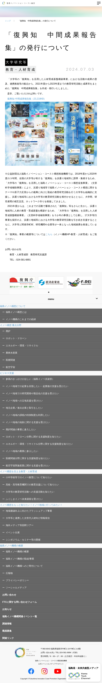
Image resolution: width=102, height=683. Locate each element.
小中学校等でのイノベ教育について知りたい (29, 477)
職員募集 (7, 631)
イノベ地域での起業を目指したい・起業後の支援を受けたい (37, 386)
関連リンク (8, 638)
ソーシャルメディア (16, 587)
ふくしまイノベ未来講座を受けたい (24, 499)
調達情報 (7, 623)
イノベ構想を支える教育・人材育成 (18, 471)
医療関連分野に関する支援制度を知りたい (28, 458)
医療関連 (10, 360)
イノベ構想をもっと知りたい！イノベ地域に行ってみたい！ (31, 505)
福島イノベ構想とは (16, 312)
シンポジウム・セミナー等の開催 (23, 539)
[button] (46, 292)
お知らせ (7, 609)
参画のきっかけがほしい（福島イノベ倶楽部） (30, 379)
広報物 (9, 573)
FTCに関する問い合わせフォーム (19, 602)
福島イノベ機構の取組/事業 (20, 559)
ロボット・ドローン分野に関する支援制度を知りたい (33, 436)
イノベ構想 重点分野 (10, 325)
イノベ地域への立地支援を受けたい (24, 400)
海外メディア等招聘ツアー (20, 525)
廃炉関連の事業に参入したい (21, 429)
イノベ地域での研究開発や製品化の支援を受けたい (32, 393)
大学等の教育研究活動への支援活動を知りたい (30, 492)
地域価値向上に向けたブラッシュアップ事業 (29, 511)
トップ (8, 21)
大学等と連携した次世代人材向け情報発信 (28, 518)
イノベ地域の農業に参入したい (22, 451)
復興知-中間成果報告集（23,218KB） (26, 99)
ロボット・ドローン (16, 338)
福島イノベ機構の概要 (11, 545)
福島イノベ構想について (12, 306)
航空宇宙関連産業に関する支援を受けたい (28, 465)
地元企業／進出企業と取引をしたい (24, 408)
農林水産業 (11, 353)
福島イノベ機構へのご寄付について (24, 566)
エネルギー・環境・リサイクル (22, 345)
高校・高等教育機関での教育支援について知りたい (32, 484)
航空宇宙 (10, 367)
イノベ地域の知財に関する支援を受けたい (28, 422)
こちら (49, 234)
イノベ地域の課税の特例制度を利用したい (28, 415)
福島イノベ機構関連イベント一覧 (19, 616)
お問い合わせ (9, 595)
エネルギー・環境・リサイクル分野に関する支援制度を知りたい (39, 444)
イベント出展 (13, 532)
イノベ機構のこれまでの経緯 (21, 319)
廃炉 (8, 331)
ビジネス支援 (7, 373)
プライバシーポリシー (17, 580)
